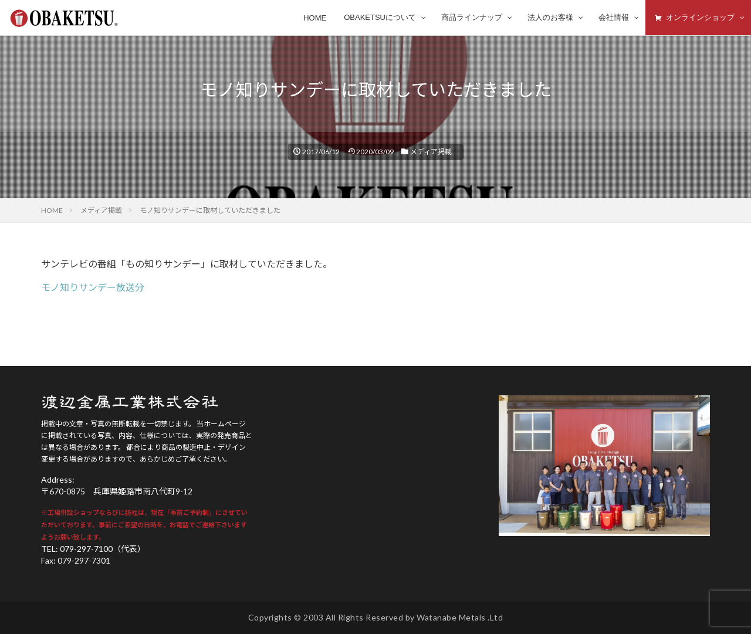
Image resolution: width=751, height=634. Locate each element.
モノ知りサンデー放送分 (92, 287)
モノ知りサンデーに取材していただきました (210, 210)
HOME (52, 210)
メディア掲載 (431, 151)
